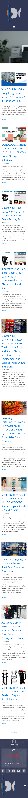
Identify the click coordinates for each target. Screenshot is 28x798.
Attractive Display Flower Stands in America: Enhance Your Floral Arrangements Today (13, 630)
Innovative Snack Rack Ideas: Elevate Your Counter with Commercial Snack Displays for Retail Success (13, 278)
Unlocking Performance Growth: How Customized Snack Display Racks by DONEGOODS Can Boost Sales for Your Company (13, 429)
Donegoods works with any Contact (13, 764)
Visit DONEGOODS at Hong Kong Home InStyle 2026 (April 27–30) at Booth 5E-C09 (13, 95)
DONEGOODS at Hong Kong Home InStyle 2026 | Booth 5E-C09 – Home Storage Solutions (13, 152)
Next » (15, 732)
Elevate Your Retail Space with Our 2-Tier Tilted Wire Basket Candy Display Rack (13, 213)
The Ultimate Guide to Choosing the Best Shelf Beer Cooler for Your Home (13, 565)
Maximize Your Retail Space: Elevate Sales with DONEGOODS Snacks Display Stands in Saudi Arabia (13, 502)
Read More (3, 119)
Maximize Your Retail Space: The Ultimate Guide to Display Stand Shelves (13, 693)
